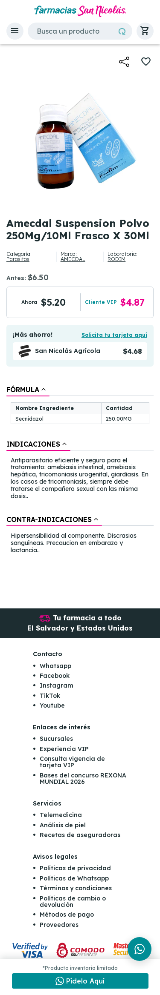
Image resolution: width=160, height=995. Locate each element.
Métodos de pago (67, 914)
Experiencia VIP (64, 749)
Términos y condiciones (76, 888)
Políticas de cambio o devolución (73, 902)
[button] (14, 31)
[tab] (27, 390)
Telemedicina (61, 815)
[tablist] (80, 470)
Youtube (52, 705)
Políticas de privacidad (75, 868)
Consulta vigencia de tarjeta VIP (72, 762)
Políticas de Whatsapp (74, 878)
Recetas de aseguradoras (80, 835)
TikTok (50, 696)
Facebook (55, 676)
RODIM (116, 259)
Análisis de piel (63, 825)
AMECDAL (73, 259)
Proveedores (59, 925)
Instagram (56, 685)
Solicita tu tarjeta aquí (114, 335)
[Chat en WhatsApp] (80, 981)
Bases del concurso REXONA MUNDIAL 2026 (83, 778)
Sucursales (56, 739)
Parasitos (17, 259)
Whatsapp (55, 666)
